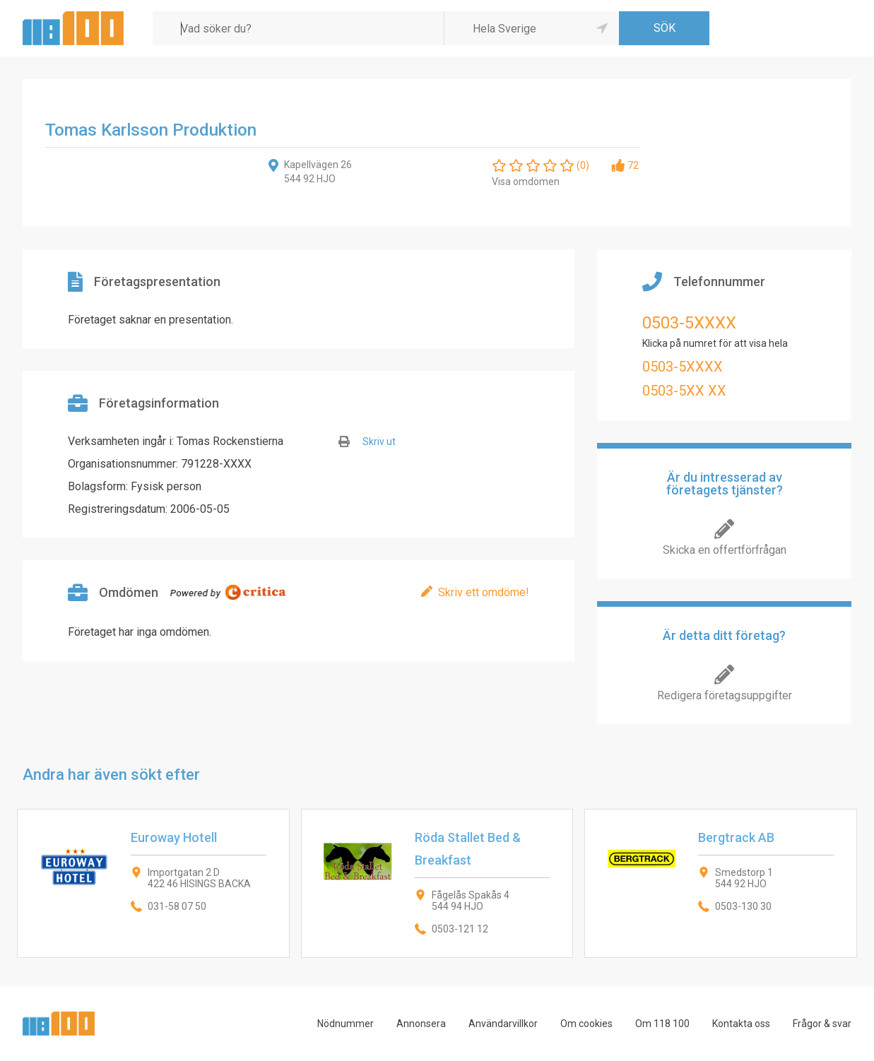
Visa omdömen (526, 181)
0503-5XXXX (689, 322)
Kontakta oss (741, 1023)
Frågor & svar (822, 1023)
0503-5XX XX (684, 391)
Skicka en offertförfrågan (724, 550)
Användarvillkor (503, 1023)
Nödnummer (345, 1023)
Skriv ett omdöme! (483, 592)
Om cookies (586, 1023)
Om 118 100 (662, 1023)
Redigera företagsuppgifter (724, 695)
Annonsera (421, 1023)
